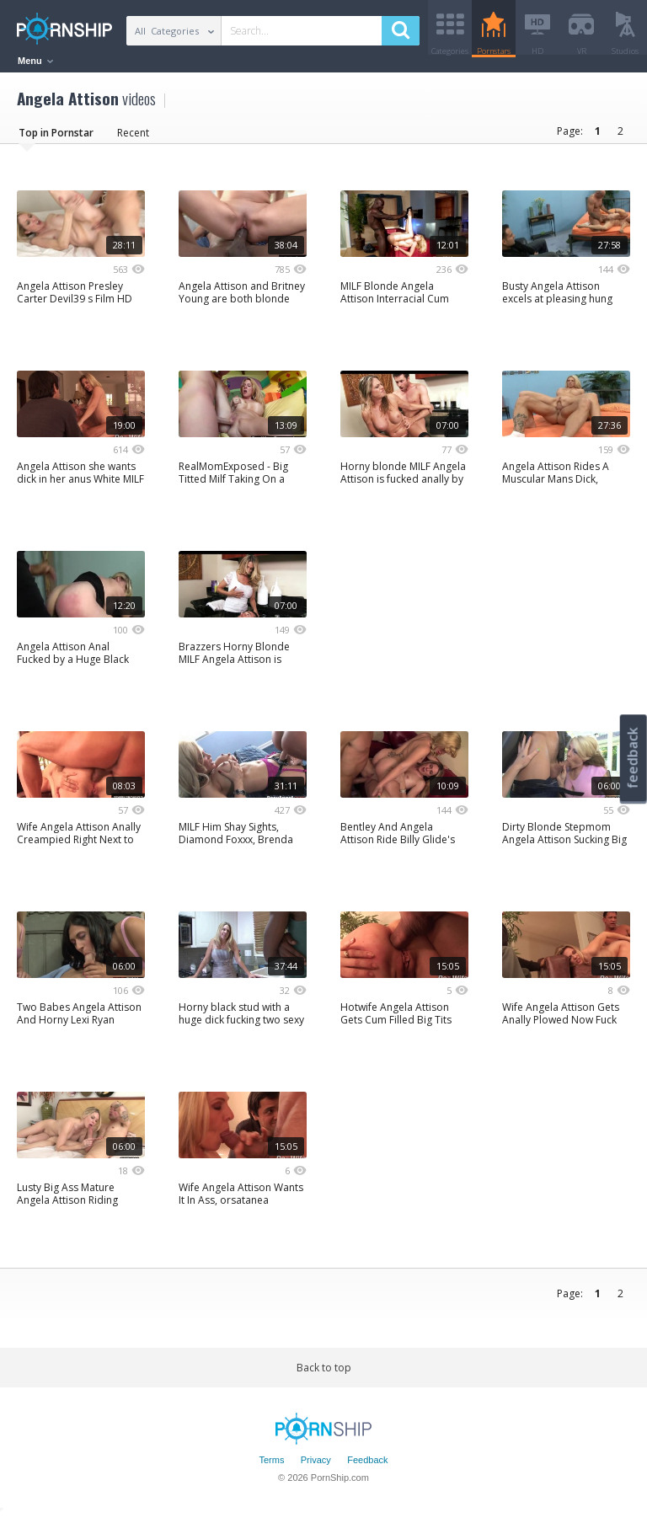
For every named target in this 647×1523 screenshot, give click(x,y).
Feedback (367, 1467)
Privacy (316, 1467)
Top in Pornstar (56, 138)
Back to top (324, 1373)
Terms (271, 1467)
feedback (632, 757)
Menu (35, 61)
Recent (133, 138)
